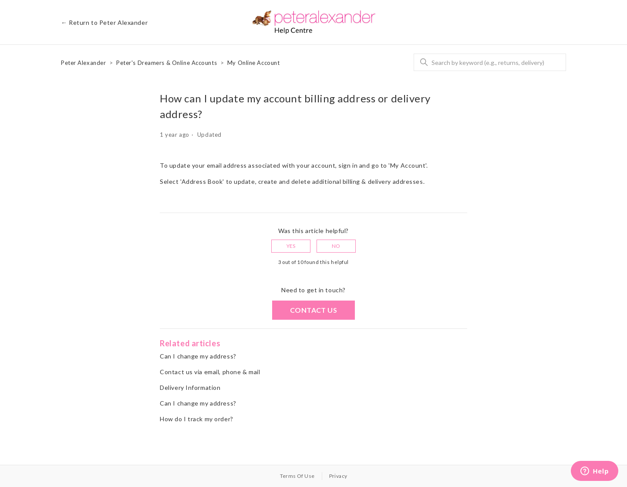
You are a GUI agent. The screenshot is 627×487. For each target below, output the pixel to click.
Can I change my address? (198, 356)
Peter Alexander (83, 62)
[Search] (490, 62)
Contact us (313, 310)
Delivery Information (190, 387)
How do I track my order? (196, 419)
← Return (104, 22)
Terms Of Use (297, 476)
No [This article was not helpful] (336, 246)
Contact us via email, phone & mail (210, 371)
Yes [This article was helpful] (291, 246)
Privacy (338, 476)
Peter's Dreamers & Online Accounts (166, 62)
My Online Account (253, 62)
